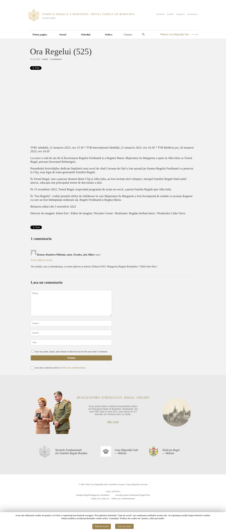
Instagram (180, 14)
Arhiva (108, 34)
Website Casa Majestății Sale (174, 34)
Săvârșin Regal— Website (170, 451)
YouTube (170, 14)
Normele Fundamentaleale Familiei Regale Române (71, 451)
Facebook (160, 14)
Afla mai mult (124, 526)
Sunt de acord (101, 526)
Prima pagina (39, 34)
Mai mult (113, 422)
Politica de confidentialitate (123, 498)
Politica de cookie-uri (100, 498)
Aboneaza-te (192, 14)
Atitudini (85, 34)
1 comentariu (56, 59)
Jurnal (62, 34)
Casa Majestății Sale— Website (126, 451)
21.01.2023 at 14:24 (41, 260)
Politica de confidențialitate (73, 367)
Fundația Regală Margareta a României (92, 495)
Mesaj (71, 303)
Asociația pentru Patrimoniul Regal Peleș (132, 495)
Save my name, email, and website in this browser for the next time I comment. (71, 351)
